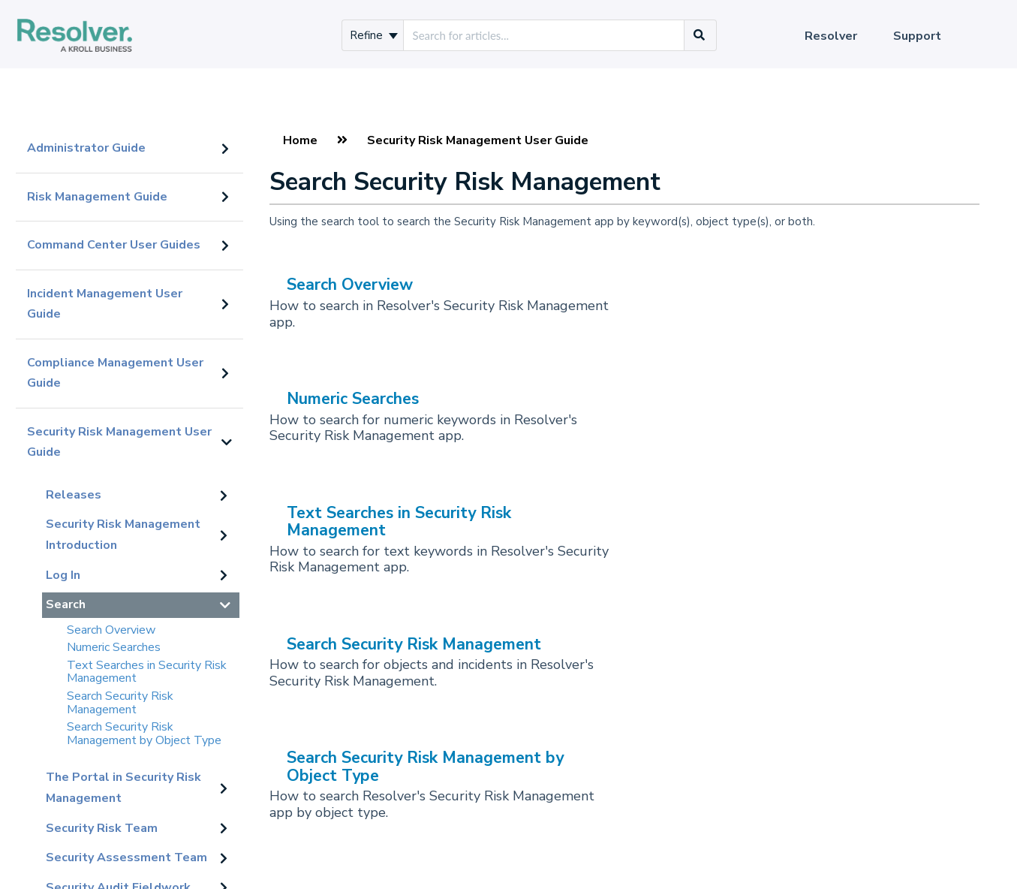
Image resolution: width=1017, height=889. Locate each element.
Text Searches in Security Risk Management (147, 672)
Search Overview (111, 630)
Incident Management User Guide (104, 304)
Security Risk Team (102, 828)
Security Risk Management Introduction (123, 534)
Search (66, 604)
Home (300, 140)
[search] (544, 35)
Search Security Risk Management (120, 703)
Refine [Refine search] (374, 35)
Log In (63, 575)
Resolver (831, 36)
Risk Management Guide (97, 196)
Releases (73, 495)
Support (917, 36)
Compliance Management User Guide (115, 373)
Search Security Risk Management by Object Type (144, 734)
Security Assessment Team (126, 857)
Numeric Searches (114, 647)
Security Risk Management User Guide (119, 442)
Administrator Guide (86, 148)
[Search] (699, 35)
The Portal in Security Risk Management (123, 787)
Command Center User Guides (113, 245)
